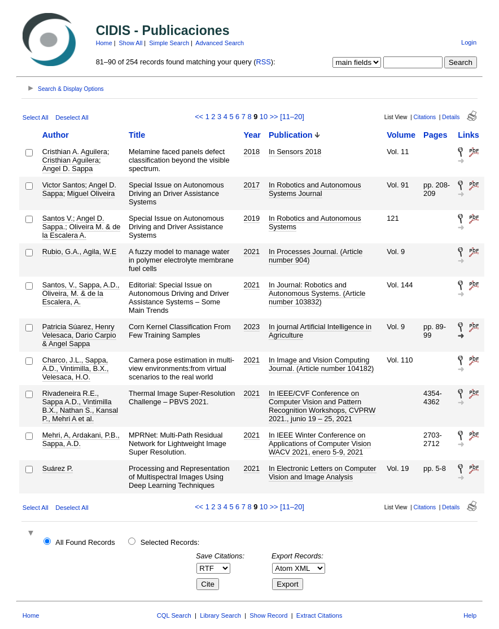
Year (252, 134)
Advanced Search (219, 43)
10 (264, 116)
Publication (291, 134)
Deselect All (71, 117)
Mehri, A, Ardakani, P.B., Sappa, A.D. (81, 439)
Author (55, 134)
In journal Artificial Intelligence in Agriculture (320, 330)
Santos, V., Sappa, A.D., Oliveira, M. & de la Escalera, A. (81, 293)
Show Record (268, 615)
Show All (131, 43)
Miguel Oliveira (91, 193)
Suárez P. (57, 468)
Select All (36, 117)
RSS (263, 62)
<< (199, 116)
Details (450, 117)
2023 (252, 326)
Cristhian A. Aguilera (74, 151)
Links (468, 134)
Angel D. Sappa (67, 168)
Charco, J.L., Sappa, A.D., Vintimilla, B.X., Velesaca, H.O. (75, 368)
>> (274, 116)
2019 (252, 218)
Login (468, 42)
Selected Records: (170, 542)
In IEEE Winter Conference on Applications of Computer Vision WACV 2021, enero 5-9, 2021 (320, 443)
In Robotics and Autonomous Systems (315, 222)
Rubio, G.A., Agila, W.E (79, 251)
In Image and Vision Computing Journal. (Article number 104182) (321, 364)
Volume (401, 134)
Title (137, 134)
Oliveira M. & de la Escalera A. (81, 230)
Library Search (220, 615)
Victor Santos (63, 185)
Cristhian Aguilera (70, 160)
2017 (252, 185)
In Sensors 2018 (295, 151)
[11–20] (292, 116)
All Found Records (85, 542)
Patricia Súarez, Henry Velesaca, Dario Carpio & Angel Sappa (79, 335)
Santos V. (57, 218)
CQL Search (174, 615)
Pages (435, 134)
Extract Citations (319, 615)
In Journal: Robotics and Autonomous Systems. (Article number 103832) (317, 293)
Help (469, 615)
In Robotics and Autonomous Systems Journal (315, 189)
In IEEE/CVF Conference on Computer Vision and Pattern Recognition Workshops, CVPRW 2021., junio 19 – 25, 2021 (322, 406)
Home (104, 43)
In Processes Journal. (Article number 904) (315, 255)
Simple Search (169, 43)
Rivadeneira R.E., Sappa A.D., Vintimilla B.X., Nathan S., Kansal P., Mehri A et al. (80, 406)
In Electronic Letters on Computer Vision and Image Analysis (323, 472)
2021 (252, 251)
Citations (425, 117)
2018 (252, 151)
